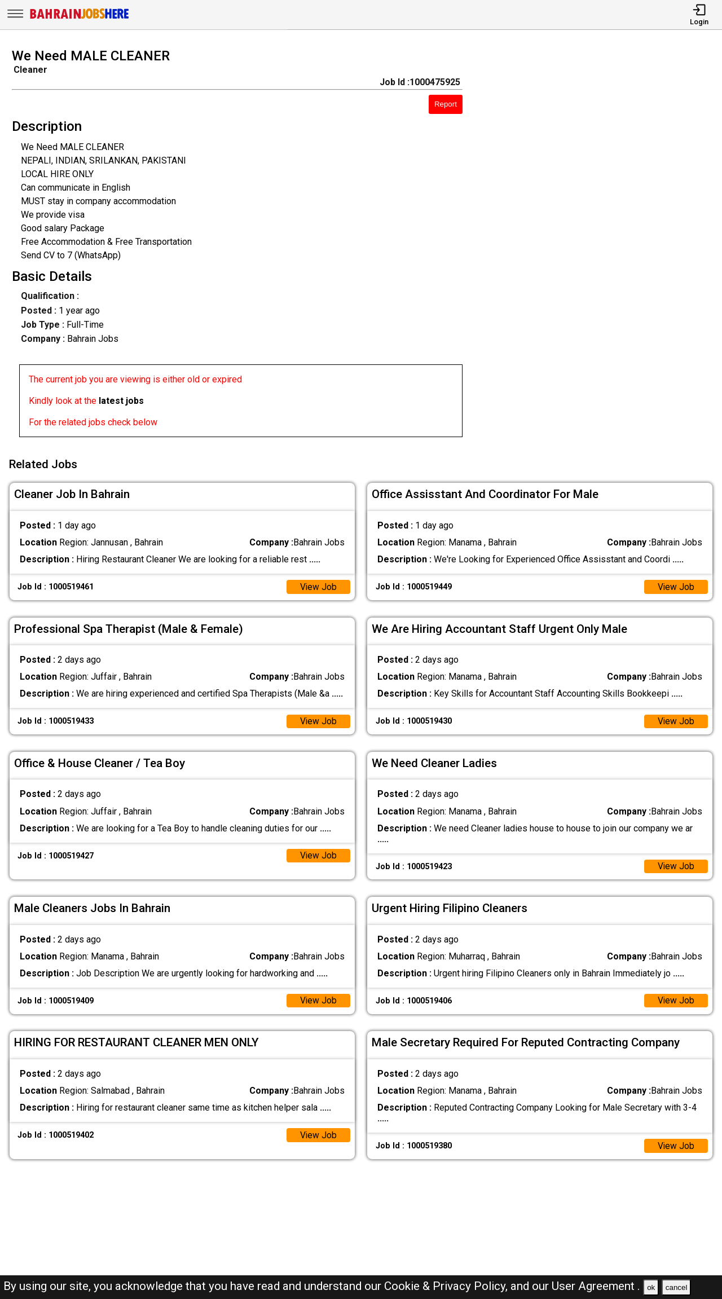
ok (651, 1287)
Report (445, 104)
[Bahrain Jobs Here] (79, 17)
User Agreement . (596, 1286)
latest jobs (121, 400)
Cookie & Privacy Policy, (447, 1286)
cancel (677, 1287)
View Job (318, 585)
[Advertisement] (601, 246)
